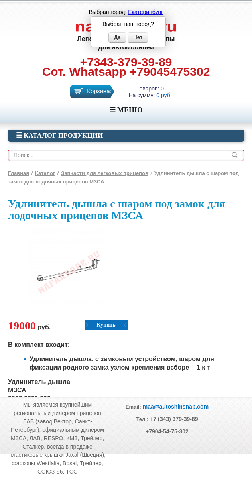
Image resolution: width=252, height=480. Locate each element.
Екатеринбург (145, 12)
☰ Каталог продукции (59, 135)
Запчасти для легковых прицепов (104, 173)
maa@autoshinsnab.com (176, 406)
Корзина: (99, 91)
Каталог (45, 173)
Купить (105, 325)
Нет (137, 37)
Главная (18, 173)
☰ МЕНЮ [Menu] (126, 110)
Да (117, 37)
